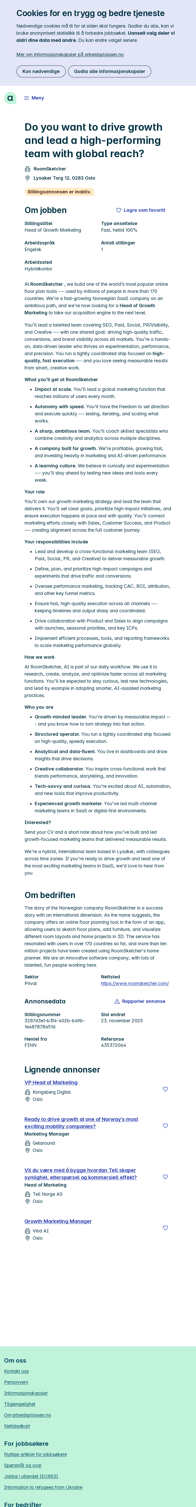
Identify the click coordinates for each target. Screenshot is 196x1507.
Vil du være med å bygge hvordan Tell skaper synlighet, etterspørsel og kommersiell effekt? (80, 1173)
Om (27, 1415)
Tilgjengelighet (19, 1404)
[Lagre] (165, 1089)
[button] (140, 1001)
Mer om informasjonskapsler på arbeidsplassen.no (70, 54)
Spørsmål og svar (23, 1465)
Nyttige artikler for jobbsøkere (35, 1454)
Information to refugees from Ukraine (43, 1487)
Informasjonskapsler (26, 1393)
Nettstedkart (17, 1426)
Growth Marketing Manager (58, 1221)
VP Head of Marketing (51, 1082)
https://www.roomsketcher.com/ (135, 983)
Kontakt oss (16, 1371)
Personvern (16, 1382)
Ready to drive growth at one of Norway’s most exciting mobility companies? (81, 1122)
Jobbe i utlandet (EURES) (31, 1476)
